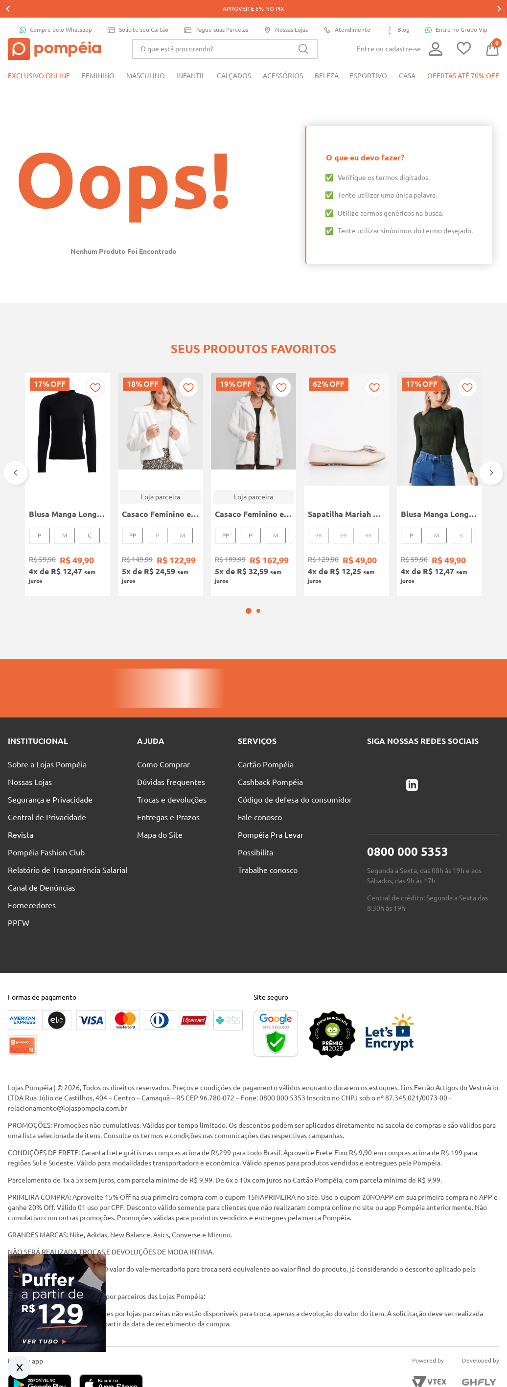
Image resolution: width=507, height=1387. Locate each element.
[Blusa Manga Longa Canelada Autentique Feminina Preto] (67, 454)
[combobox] (225, 31)
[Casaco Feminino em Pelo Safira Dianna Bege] (160, 454)
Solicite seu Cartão (138, 12)
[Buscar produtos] (303, 31)
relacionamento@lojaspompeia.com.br (67, 1065)
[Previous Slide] (15, 442)
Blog (398, 12)
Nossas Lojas (286, 12)
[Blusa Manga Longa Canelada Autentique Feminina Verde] (439, 454)
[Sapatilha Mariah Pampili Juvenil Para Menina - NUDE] (346, 454)
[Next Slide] (491, 442)
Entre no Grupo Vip (456, 12)
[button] (249, 567)
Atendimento (346, 12)
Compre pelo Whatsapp (56, 12)
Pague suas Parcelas (216, 12)
